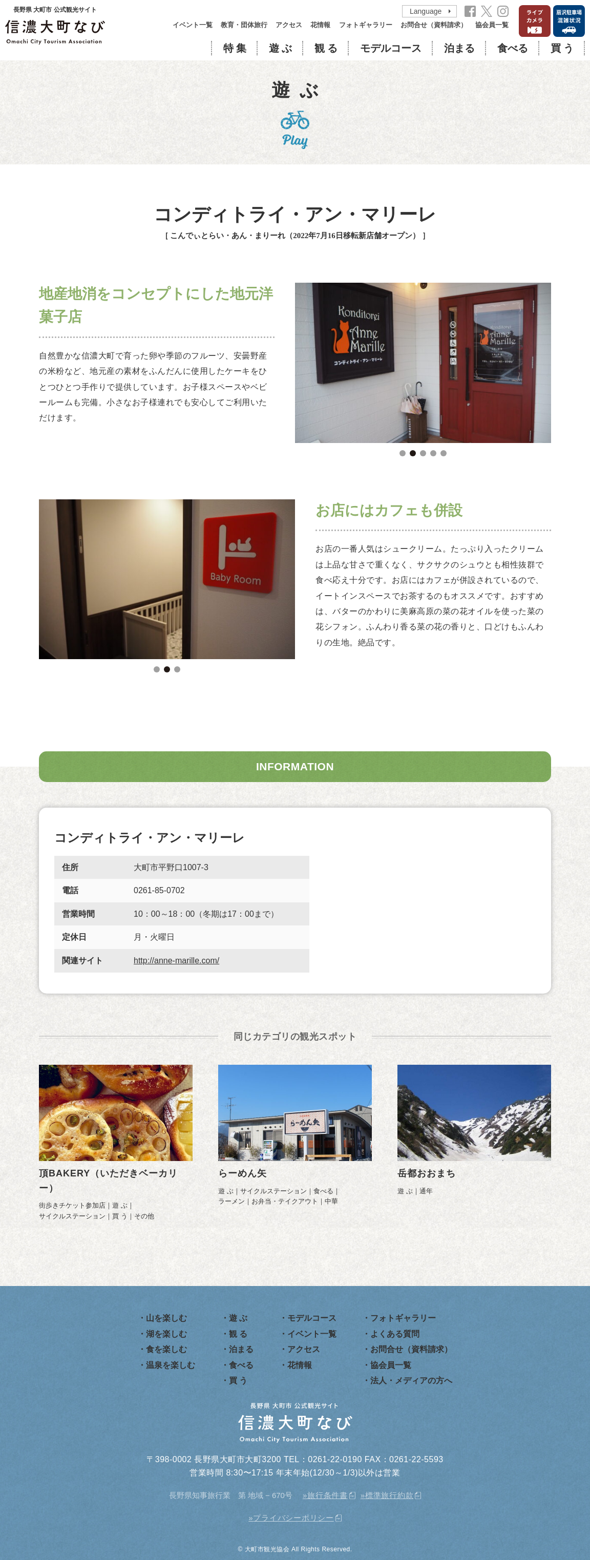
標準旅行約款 (389, 1495)
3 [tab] (423, 453)
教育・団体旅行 (244, 25)
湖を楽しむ (166, 1334)
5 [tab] (443, 453)
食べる (512, 48)
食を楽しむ (166, 1349)
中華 (331, 1201)
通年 (426, 1191)
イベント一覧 (193, 25)
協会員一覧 (492, 25)
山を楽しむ (166, 1318)
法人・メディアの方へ (411, 1380)
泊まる (459, 48)
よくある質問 (394, 1334)
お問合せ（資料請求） (434, 25)
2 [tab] (413, 453)
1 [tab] (402, 453)
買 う (562, 48)
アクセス (289, 25)
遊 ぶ (280, 48)
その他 (144, 1216)
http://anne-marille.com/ (176, 960)
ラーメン (231, 1201)
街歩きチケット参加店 (72, 1205)
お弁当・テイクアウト (284, 1201)
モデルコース (391, 48)
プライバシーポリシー (293, 1517)
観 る (326, 48)
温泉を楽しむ (170, 1365)
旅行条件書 (327, 1495)
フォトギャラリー (365, 25)
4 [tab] (433, 453)
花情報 (320, 25)
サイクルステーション (72, 1216)
